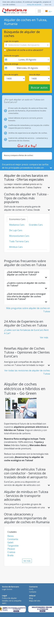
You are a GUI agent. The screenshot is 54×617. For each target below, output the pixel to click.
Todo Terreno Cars (19, 241)
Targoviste (13, 545)
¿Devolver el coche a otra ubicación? (25, 50)
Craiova (11, 552)
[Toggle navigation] (39, 11)
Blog (31, 598)
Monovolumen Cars (19, 235)
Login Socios (7, 589)
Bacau (10, 535)
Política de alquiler (9, 598)
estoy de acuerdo (34, 4)
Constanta (12, 539)
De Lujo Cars (15, 230)
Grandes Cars (36, 224)
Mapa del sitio (34, 600)
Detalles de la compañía (11, 600)
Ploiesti (11, 548)
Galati (10, 542)
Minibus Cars (16, 246)
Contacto (32, 592)
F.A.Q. (31, 589)
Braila (10, 555)
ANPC (4, 603)
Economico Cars (17, 219)
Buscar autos (39, 87)
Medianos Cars (16, 224)
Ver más (44, 337)
